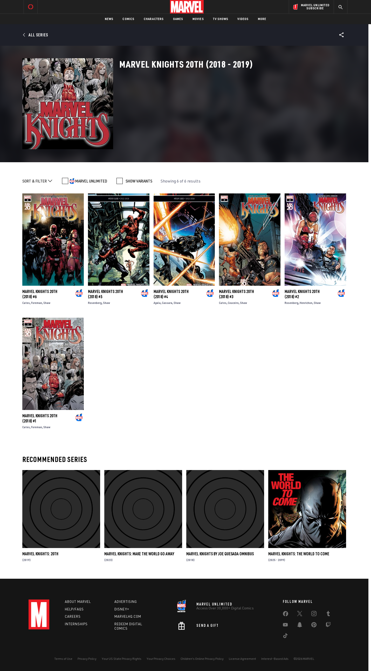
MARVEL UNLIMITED (91, 181)
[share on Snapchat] (299, 625)
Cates (26, 303)
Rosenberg (95, 303)
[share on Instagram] (314, 614)
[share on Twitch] (328, 625)
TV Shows (220, 19)
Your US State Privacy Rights (121, 659)
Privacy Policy (87, 659)
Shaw (46, 303)
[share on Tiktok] (285, 636)
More (262, 19)
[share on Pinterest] (314, 625)
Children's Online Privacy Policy (202, 659)
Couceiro (233, 303)
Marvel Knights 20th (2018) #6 (39, 294)
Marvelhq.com (127, 616)
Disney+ (121, 609)
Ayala (157, 303)
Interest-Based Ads (274, 659)
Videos (242, 19)
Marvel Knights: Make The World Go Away (139, 553)
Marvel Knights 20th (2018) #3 (236, 294)
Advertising (125, 602)
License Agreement (242, 659)
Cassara (167, 303)
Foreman (36, 303)
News (109, 19)
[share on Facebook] (285, 614)
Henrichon (306, 303)
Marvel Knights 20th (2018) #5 (105, 294)
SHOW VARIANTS (139, 181)
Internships (76, 624)
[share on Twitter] (299, 614)
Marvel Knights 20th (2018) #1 (39, 418)
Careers (73, 616)
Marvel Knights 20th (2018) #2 (302, 294)
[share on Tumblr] (328, 614)
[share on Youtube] (285, 625)
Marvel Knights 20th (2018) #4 (171, 294)
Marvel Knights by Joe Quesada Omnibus (220, 553)
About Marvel (78, 602)
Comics (128, 19)
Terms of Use (63, 659)
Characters (154, 19)
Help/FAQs (74, 609)
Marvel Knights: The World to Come (298, 553)
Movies (198, 19)
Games (178, 19)
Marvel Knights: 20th (40, 553)
